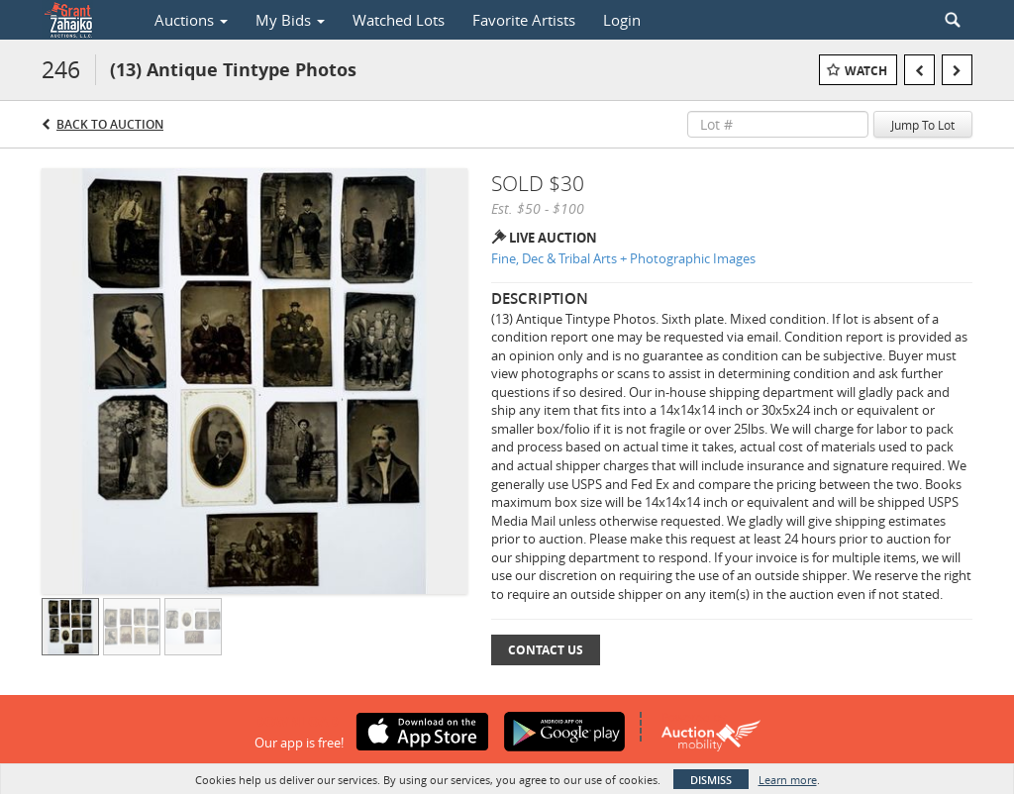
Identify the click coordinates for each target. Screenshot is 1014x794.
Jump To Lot (923, 125)
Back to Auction (109, 124)
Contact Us (545, 650)
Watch (866, 70)
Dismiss (711, 779)
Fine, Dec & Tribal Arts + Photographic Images (623, 258)
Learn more (788, 779)
